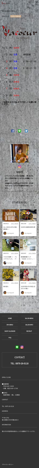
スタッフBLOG (14, 223)
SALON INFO (29, 325)
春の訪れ (5, 286)
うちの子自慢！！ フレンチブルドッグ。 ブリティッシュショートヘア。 (10, 258)
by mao (9, 263)
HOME (10, 318)
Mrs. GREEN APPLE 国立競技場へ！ (10, 228)
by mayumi (10, 233)
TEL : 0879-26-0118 (19, 363)
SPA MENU (10, 325)
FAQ (10, 337)
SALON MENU (29, 318)
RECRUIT (29, 331)
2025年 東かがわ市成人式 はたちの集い (28, 287)
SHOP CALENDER (10, 331)
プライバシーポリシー (7, 464)
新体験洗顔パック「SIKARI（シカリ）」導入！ (28, 258)
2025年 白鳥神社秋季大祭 (28, 227)
